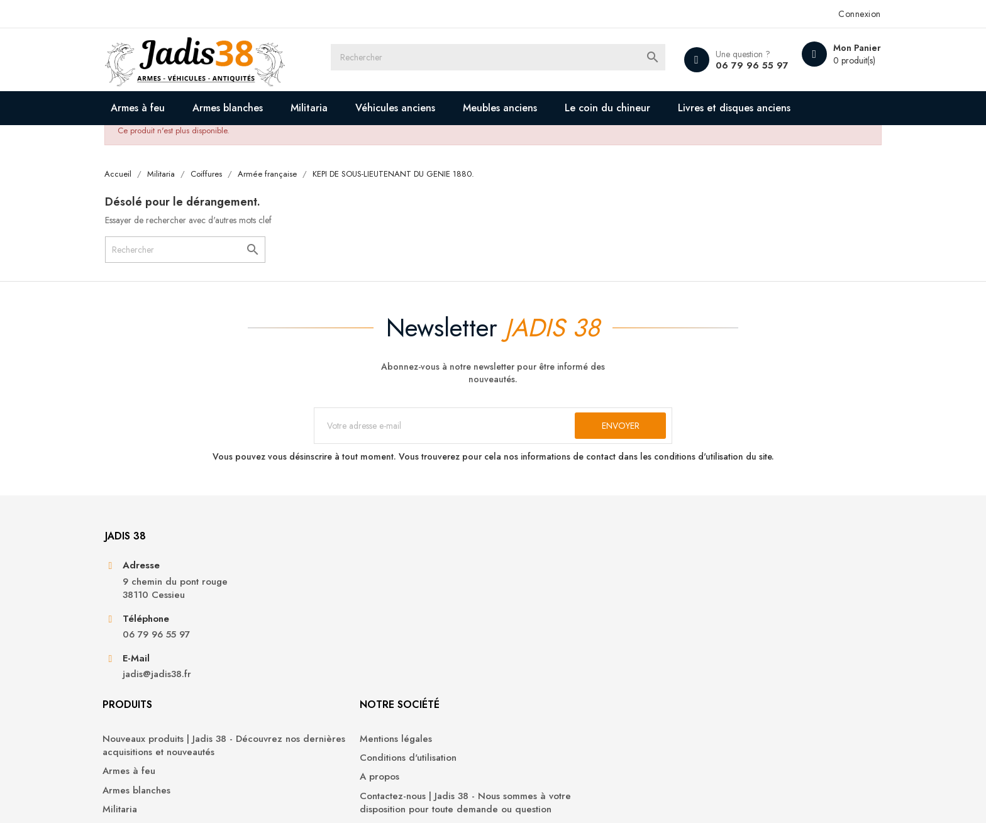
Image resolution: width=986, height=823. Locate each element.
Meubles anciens (539, 108)
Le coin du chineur (647, 108)
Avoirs (694, 664)
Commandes (708, 645)
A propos (522, 664)
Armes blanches (267, 108)
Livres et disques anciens (219, 142)
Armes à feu (177, 108)
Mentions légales (538, 626)
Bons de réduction (722, 702)
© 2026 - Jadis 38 (180, 798)
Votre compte (722, 592)
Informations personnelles (737, 626)
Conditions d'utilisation (550, 645)
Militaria (348, 108)
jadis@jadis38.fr (196, 735)
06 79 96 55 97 (707, 65)
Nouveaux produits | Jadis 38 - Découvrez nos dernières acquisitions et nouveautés (388, 640)
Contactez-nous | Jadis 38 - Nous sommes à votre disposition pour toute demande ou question (572, 697)
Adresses (701, 683)
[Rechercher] (504, 60)
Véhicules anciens (435, 108)
